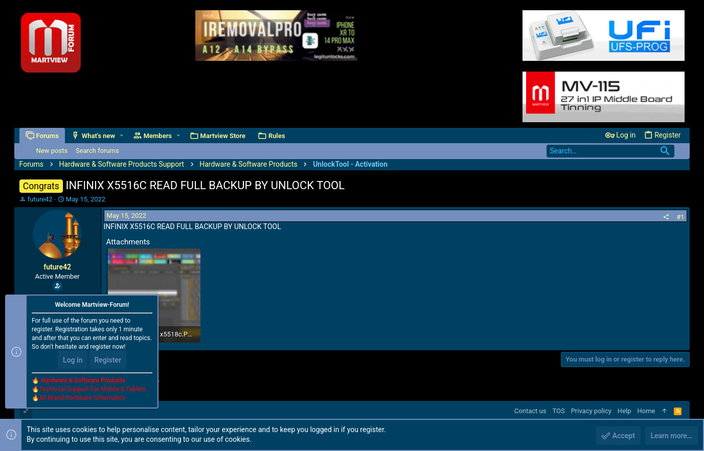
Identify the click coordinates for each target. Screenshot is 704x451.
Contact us (530, 411)
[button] (121, 135)
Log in (72, 360)
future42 (40, 199)
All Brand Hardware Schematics (82, 397)
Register (107, 360)
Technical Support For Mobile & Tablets (92, 389)
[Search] (610, 151)
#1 (680, 217)
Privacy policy (591, 411)
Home (646, 411)
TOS (558, 411)
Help (624, 411)
